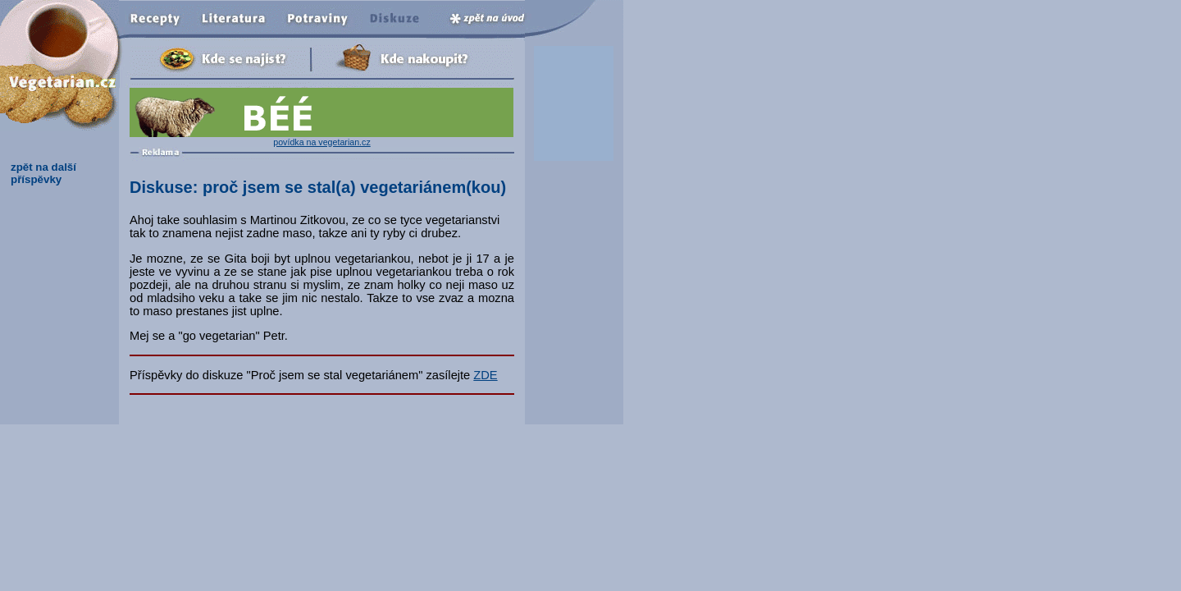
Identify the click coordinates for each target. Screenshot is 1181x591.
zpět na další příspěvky (43, 173)
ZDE (485, 375)
